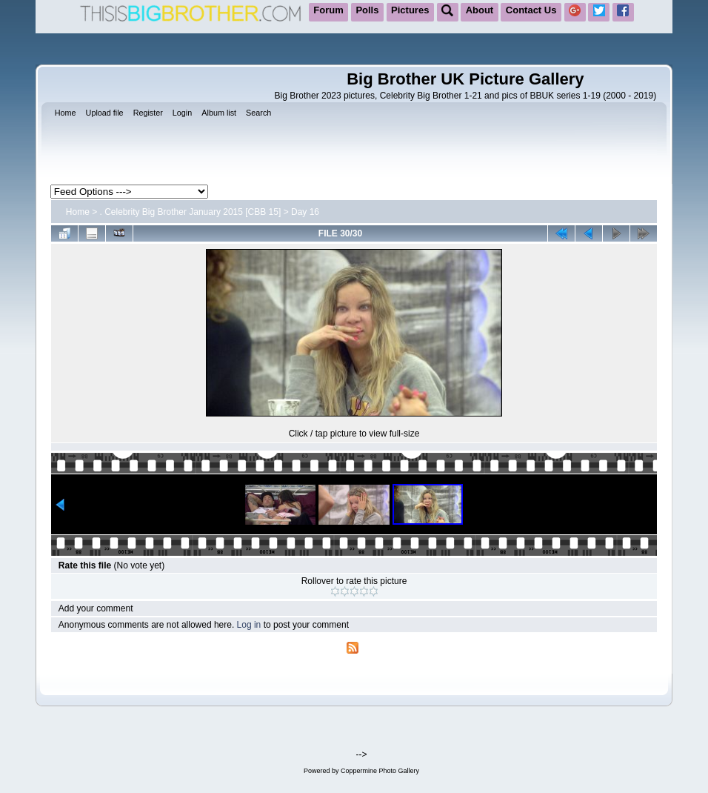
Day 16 (305, 212)
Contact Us (531, 10)
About (480, 10)
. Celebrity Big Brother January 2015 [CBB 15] (190, 212)
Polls (366, 10)
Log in (249, 625)
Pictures (410, 10)
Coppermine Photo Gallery (380, 770)
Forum (328, 10)
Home (78, 212)
